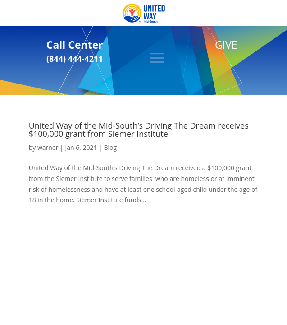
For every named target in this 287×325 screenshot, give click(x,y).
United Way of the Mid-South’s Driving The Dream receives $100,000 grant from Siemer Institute (139, 129)
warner (48, 147)
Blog (110, 147)
